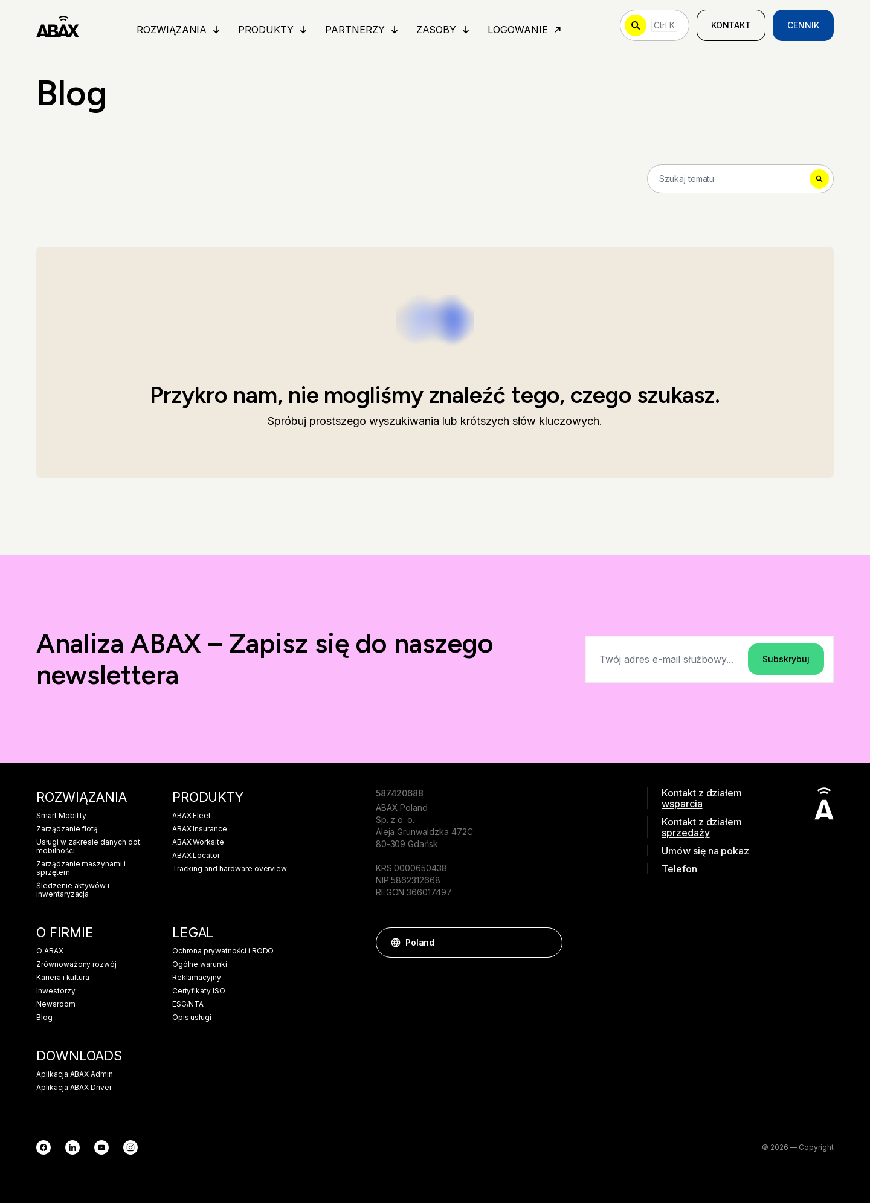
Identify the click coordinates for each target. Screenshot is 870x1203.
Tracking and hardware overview (230, 869)
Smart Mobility (61, 815)
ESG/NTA (188, 1004)
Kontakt (731, 25)
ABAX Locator (196, 855)
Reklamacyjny (196, 977)
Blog (44, 1017)
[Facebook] (43, 1147)
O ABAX (49, 951)
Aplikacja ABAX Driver (74, 1087)
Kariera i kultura (62, 977)
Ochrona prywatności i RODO (223, 951)
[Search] (740, 178)
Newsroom (56, 1004)
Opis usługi (191, 1017)
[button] (547, 942)
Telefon (679, 868)
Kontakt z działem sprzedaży (702, 827)
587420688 (400, 793)
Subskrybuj (786, 659)
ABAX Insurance (199, 829)
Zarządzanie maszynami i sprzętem (81, 868)
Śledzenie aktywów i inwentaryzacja (72, 890)
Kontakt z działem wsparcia (702, 798)
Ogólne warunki (199, 964)
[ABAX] (57, 25)
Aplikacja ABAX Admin (74, 1074)
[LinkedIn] (72, 1147)
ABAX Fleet (191, 815)
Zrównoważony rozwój (76, 964)
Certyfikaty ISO (198, 991)
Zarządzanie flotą (67, 829)
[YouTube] (101, 1147)
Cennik (803, 25)
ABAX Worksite (198, 842)
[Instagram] (130, 1147)
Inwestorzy (56, 991)
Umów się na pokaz (705, 850)
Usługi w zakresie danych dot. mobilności (89, 846)
